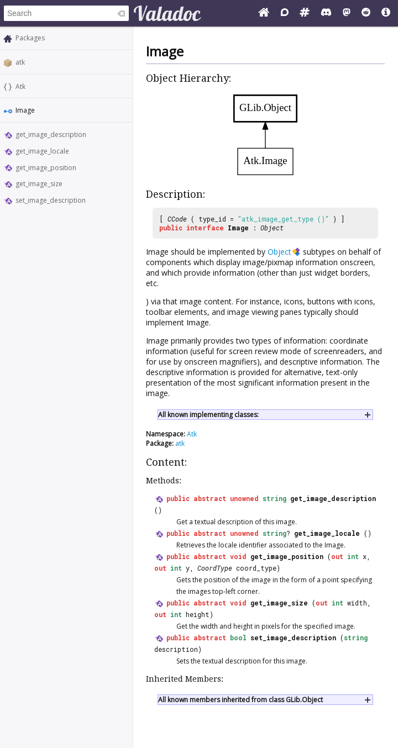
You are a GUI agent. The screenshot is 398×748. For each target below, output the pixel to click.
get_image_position (45, 167)
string (274, 498)
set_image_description (50, 200)
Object (272, 227)
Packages (30, 38)
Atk (20, 86)
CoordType (214, 567)
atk (20, 62)
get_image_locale (42, 151)
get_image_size (38, 183)
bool (238, 637)
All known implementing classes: (208, 414)
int (353, 556)
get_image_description (50, 134)
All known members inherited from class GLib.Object (240, 699)
